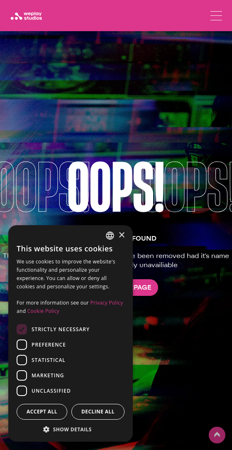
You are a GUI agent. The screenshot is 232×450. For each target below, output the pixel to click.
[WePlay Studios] (26, 16)
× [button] (121, 235)
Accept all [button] (42, 411)
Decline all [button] (98, 411)
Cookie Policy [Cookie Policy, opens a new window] (43, 311)
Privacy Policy (106, 302)
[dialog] (70, 333)
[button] (71, 429)
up (217, 435)
